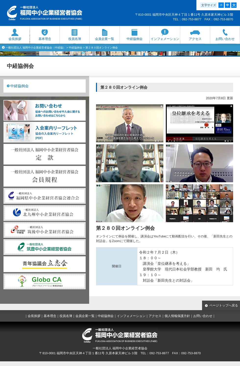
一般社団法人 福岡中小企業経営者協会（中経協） (36, 47)
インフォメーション (165, 39)
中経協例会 (135, 39)
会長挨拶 (15, 39)
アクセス (195, 39)
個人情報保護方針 (177, 316)
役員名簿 (74, 39)
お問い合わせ (225, 39)
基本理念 (44, 39)
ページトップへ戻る (223, 305)
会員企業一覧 (104, 39)
